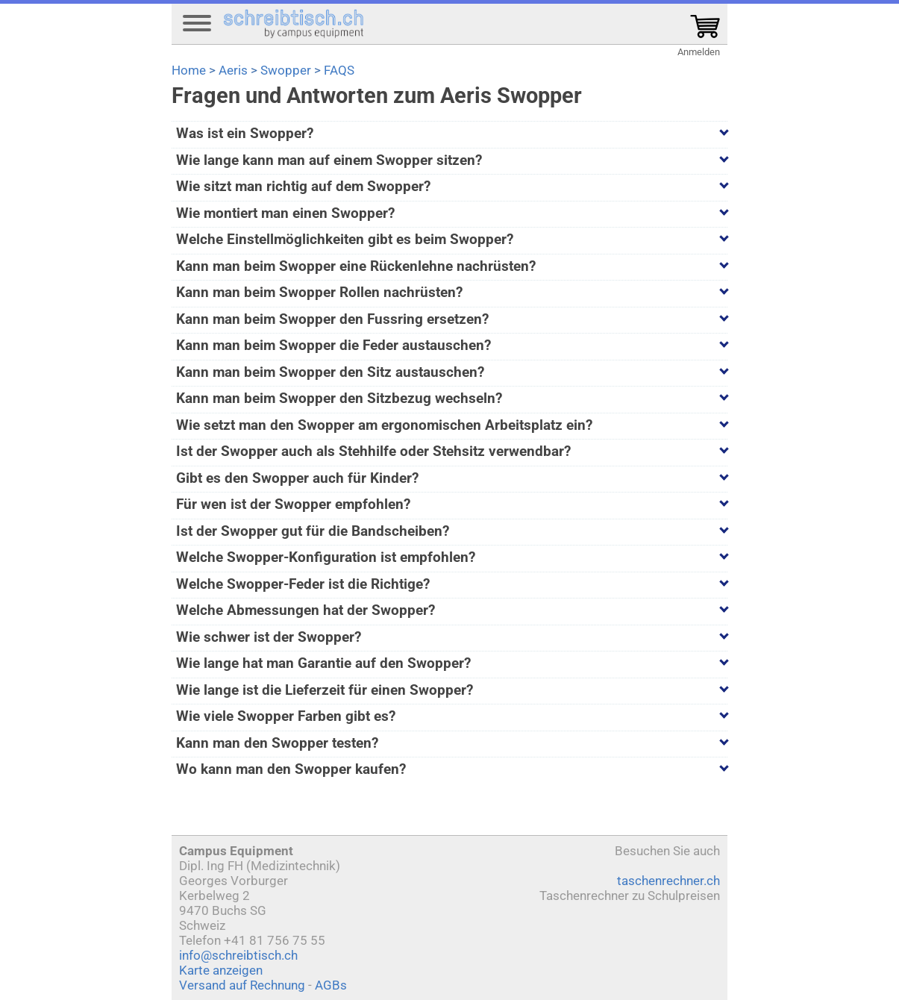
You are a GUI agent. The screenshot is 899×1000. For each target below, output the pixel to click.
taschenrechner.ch (668, 880)
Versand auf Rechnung (242, 985)
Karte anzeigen (221, 970)
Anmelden (698, 51)
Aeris (233, 70)
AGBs (331, 985)
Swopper (285, 70)
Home (189, 70)
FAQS (339, 70)
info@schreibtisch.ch (238, 955)
